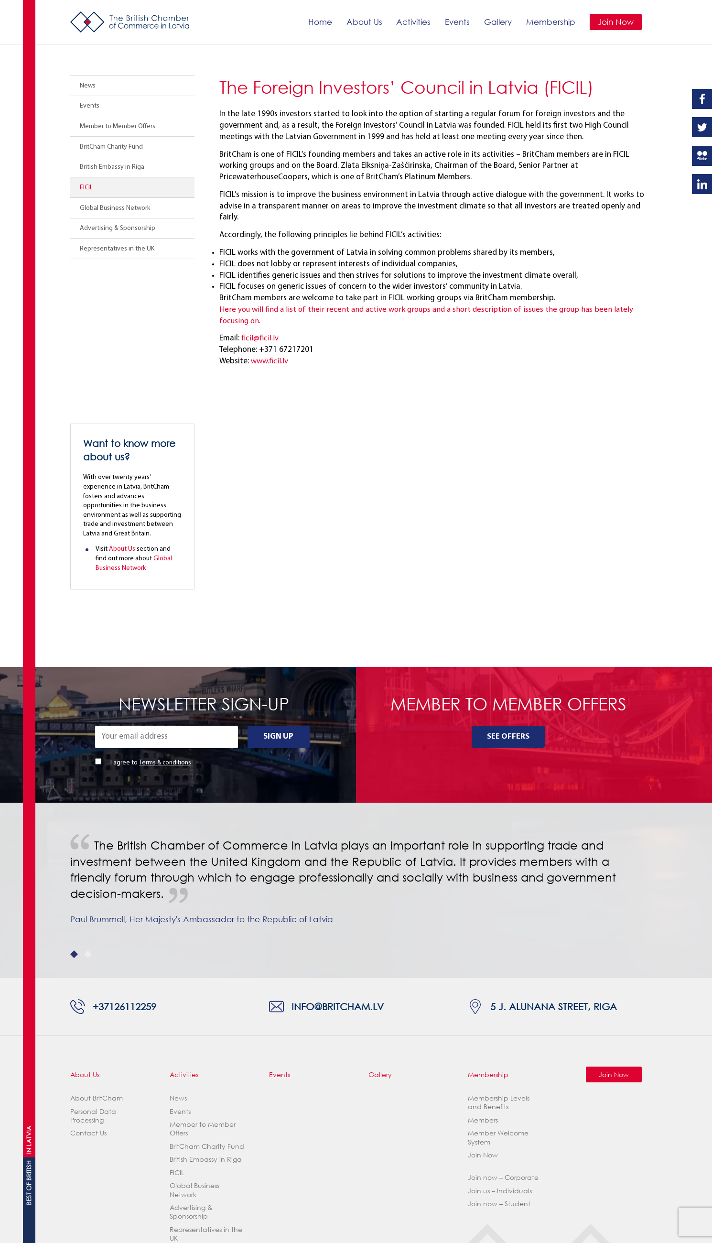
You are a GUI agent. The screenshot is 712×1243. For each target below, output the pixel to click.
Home (319, 22)
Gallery (497, 22)
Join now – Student (499, 1079)
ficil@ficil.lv (260, 338)
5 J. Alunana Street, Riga (554, 882)
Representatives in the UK (117, 249)
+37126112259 (125, 882)
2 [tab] (88, 830)
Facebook (702, 99)
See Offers (508, 612)
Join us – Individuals (500, 1066)
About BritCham (96, 974)
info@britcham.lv (338, 882)
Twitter (702, 127)
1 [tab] (74, 830)
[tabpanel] (356, 765)
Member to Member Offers (117, 126)
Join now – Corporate (503, 1053)
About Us (363, 22)
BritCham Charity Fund (111, 147)
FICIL (86, 188)
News (88, 86)
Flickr (702, 156)
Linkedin (702, 184)
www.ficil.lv (269, 361)
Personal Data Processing (93, 991)
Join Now (615, 22)
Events (456, 22)
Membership (550, 22)
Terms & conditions (166, 638)
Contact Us (88, 1008)
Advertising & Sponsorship (117, 228)
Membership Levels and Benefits (498, 978)
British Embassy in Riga (112, 167)
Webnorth (139, 1229)
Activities (413, 22)
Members (483, 996)
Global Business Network (115, 208)
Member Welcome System (498, 1012)
